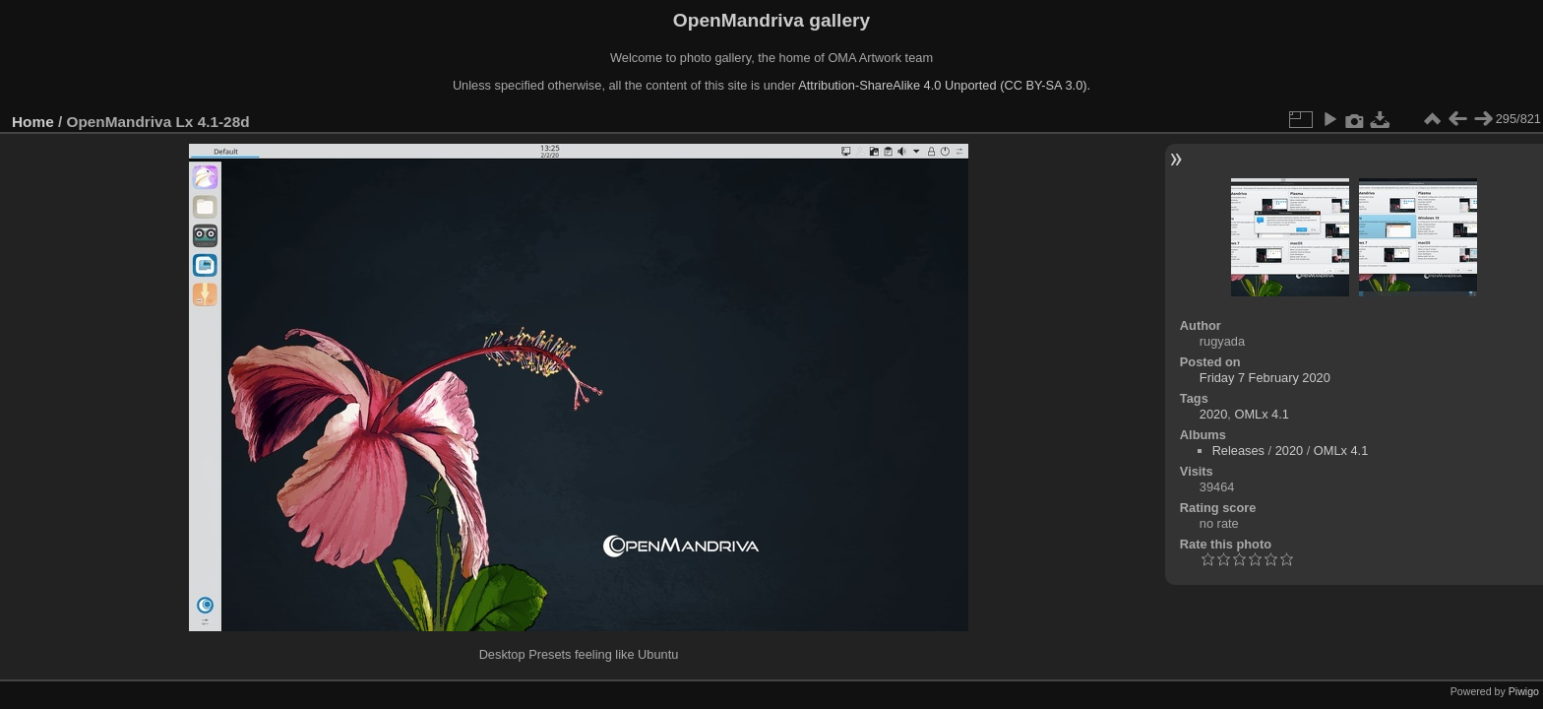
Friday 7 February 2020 (1265, 377)
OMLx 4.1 (1261, 414)
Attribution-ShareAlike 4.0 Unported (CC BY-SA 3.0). (944, 85)
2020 (1213, 414)
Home (33, 121)
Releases (1238, 450)
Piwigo (1524, 691)
